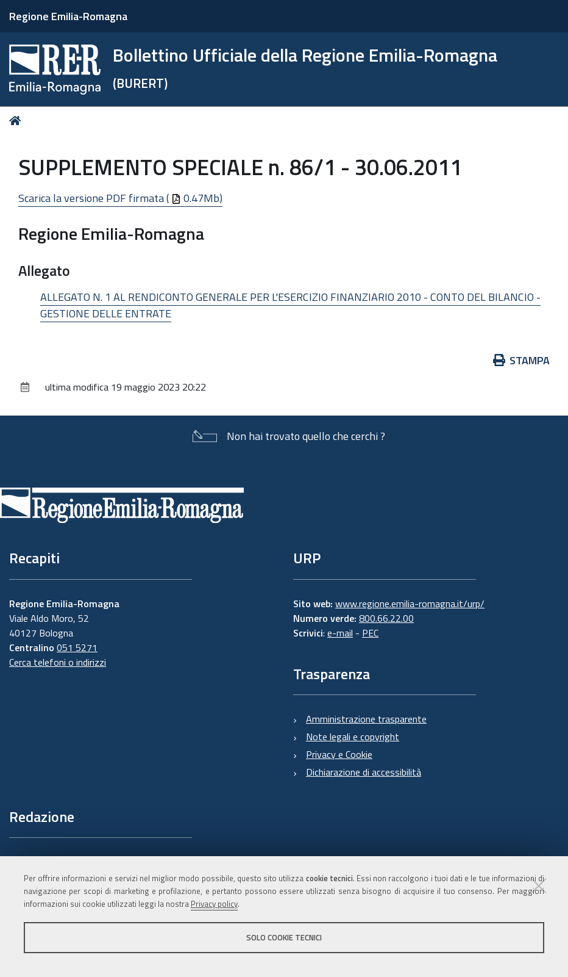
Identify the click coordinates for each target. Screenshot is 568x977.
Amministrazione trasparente (366, 719)
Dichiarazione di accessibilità (363, 772)
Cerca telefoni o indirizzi (57, 662)
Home (17, 120)
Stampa (521, 360)
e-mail (340, 632)
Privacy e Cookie (339, 754)
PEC (370, 632)
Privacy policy (214, 904)
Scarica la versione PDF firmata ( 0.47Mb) (120, 198)
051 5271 (77, 647)
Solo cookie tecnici (284, 937)
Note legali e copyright (352, 736)
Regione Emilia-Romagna (68, 16)
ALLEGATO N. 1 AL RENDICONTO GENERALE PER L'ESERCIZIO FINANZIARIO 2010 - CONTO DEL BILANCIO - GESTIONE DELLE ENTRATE (290, 305)
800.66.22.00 (386, 618)
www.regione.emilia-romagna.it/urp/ (410, 603)
